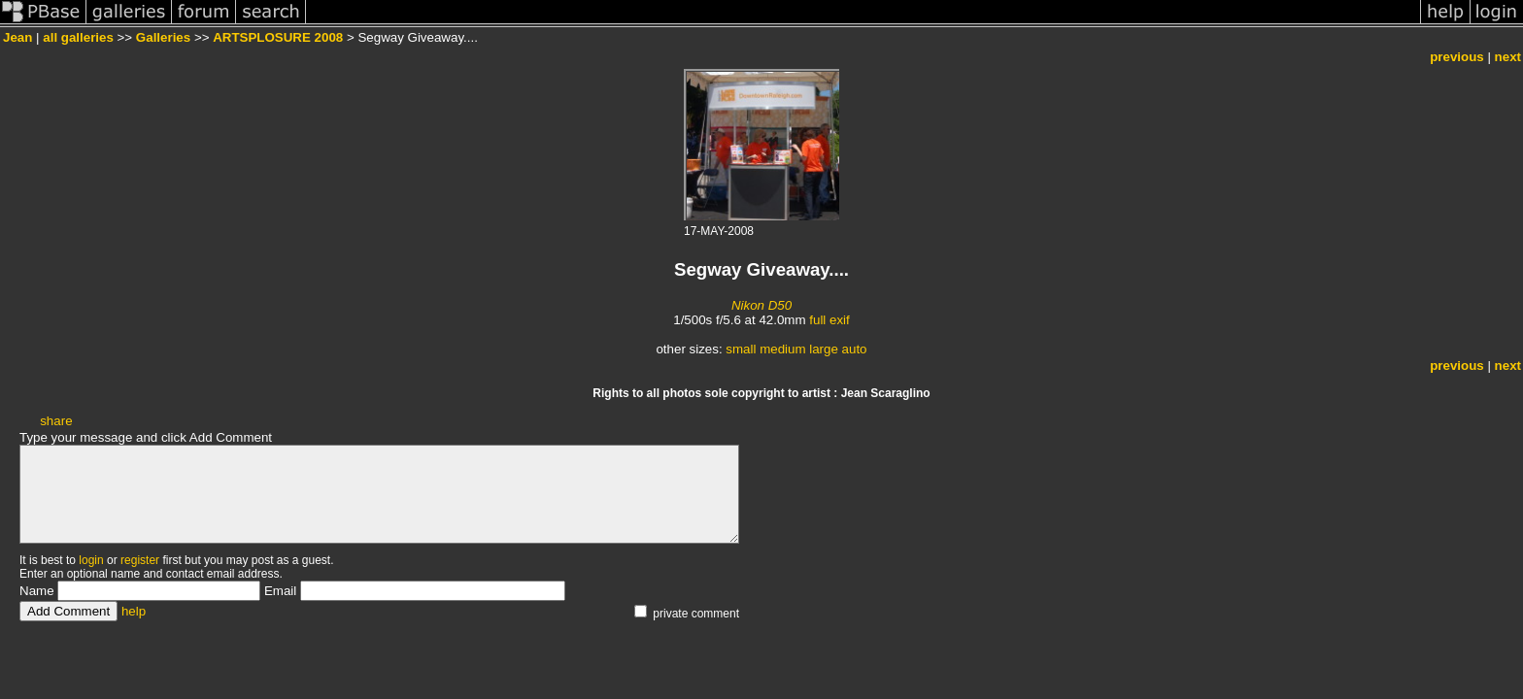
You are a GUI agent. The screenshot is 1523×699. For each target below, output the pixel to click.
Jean (17, 37)
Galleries (163, 37)
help (133, 611)
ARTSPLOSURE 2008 (278, 37)
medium (782, 349)
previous (1457, 57)
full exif (829, 320)
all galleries (78, 37)
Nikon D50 (761, 305)
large (823, 349)
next (1508, 57)
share (56, 421)
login (91, 560)
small (741, 349)
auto (854, 349)
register (139, 560)
